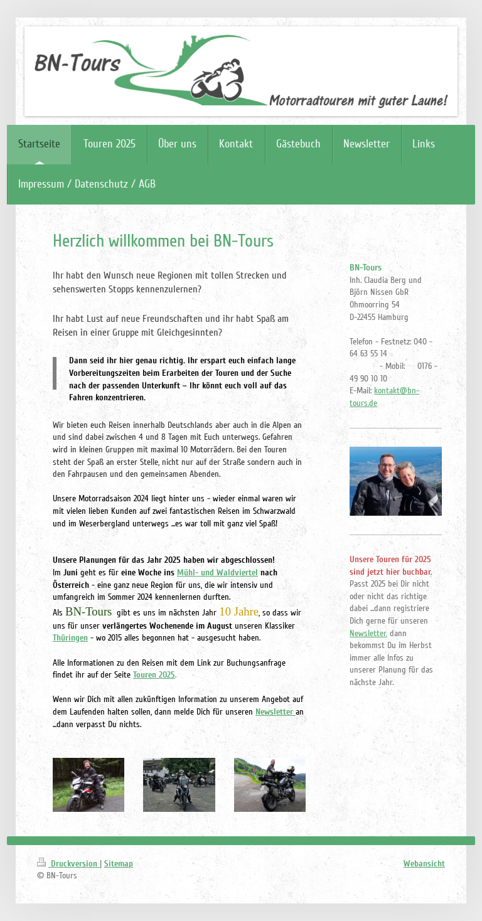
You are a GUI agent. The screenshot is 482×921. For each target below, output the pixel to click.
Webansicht (424, 863)
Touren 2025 (154, 674)
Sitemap (118, 863)
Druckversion (68, 863)
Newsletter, (368, 633)
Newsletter (274, 711)
